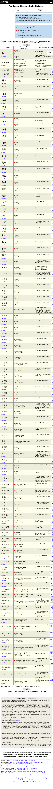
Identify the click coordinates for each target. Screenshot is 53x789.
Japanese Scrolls (41, 772)
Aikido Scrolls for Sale (42, 774)
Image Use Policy (10, 778)
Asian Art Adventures (37, 766)
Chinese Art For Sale (17, 774)
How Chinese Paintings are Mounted (34, 762)
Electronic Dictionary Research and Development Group (31, 719)
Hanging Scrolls (41, 771)
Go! (40, 10)
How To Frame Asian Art (31, 768)
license (17, 720)
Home (10, 760)
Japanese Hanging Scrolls (29, 774)
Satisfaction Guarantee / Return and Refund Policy (35, 778)
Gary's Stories (28, 766)
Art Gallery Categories (18, 760)
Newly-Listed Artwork (30, 760)
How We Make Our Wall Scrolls (17, 762)
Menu (49, 2)
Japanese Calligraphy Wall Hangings (27, 772)
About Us (14, 766)
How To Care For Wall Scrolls (8, 763)
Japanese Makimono (32, 771)
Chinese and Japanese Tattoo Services (16, 741)
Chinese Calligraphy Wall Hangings (9, 772)
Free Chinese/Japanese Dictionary (9, 769)
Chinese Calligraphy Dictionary (25, 769)
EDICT (14, 717)
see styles (3, 56)
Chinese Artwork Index (6, 774)
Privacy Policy (18, 778)
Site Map (26, 776)
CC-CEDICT (22, 717)
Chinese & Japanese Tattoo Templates (25, 763)
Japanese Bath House (7, 715)
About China (21, 766)
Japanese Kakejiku (21, 771)
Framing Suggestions (20, 768)
